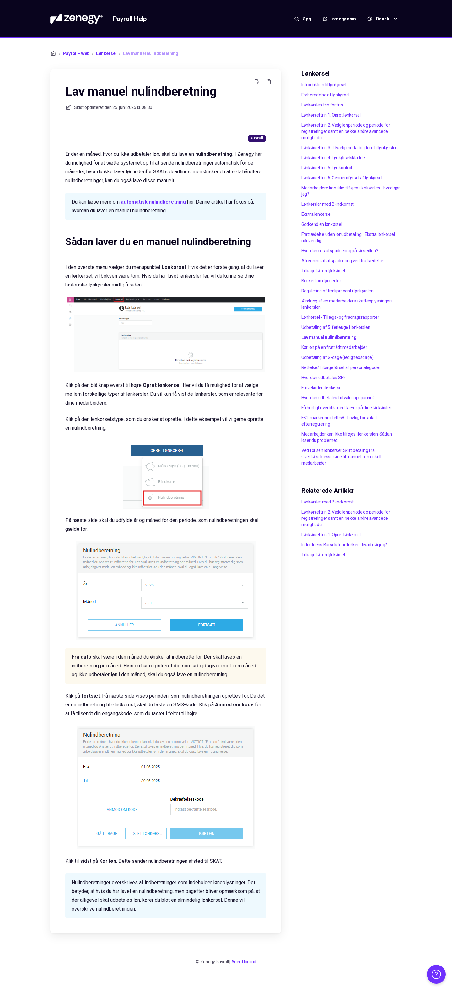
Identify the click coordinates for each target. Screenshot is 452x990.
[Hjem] (76, 18)
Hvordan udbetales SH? (323, 377)
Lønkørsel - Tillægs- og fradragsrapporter (340, 317)
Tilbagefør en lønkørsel (323, 270)
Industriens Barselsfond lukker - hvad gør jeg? (344, 544)
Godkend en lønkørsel (321, 224)
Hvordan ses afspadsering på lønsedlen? (339, 250)
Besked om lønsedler (321, 280)
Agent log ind (243, 961)
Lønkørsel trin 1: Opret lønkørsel (331, 114)
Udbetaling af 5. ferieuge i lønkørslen (335, 327)
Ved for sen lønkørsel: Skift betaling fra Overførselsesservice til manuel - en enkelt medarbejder (341, 456)
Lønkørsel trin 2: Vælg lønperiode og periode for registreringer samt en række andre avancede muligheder (345, 131)
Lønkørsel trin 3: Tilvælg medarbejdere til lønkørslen (349, 147)
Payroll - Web (76, 53)
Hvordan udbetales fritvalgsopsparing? (338, 397)
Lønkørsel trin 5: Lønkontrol (326, 167)
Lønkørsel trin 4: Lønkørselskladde (333, 157)
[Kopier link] (269, 82)
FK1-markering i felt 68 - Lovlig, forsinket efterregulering (339, 421)
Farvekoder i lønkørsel (321, 387)
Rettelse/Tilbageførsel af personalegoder (340, 367)
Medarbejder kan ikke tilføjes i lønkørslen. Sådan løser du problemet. (346, 437)
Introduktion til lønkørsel (323, 84)
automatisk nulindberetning (153, 202)
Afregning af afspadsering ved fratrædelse (342, 260)
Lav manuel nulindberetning (150, 53)
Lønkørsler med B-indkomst (327, 204)
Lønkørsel (106, 53)
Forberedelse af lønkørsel (325, 94)
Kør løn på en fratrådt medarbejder (334, 347)
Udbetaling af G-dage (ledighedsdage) (337, 357)
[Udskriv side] (256, 82)
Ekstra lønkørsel (316, 214)
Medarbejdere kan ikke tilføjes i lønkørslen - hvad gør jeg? (350, 191)
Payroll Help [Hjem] (130, 19)
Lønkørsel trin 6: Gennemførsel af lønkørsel (341, 177)
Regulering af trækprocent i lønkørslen (337, 290)
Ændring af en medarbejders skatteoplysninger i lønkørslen (346, 304)
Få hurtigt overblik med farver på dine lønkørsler (346, 407)
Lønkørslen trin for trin (322, 104)
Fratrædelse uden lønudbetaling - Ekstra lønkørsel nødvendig (348, 237)
